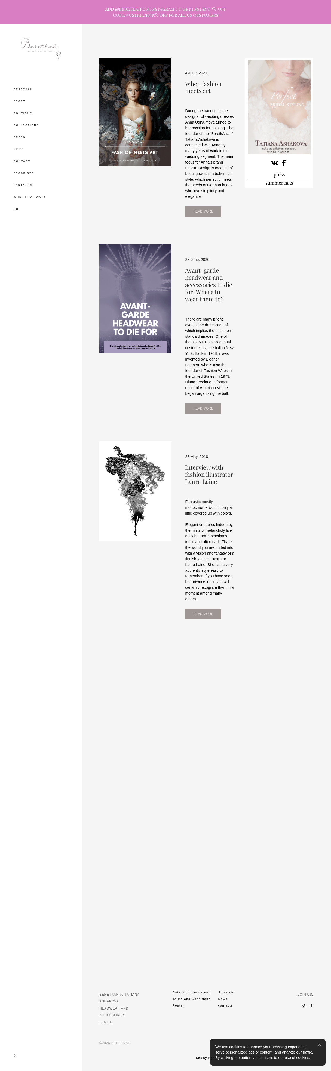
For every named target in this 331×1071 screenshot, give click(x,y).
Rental (178, 1005)
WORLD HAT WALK (30, 197)
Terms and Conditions (191, 999)
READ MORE (127, 325)
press (279, 174)
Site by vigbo (206, 1058)
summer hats (279, 183)
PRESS (20, 137)
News (223, 999)
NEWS (19, 149)
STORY (20, 101)
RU (16, 209)
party (197, 43)
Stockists (226, 992)
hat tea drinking (172, 43)
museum (216, 43)
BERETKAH (23, 89)
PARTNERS (23, 185)
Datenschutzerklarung (192, 992)
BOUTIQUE (23, 113)
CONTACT (22, 161)
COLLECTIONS (26, 125)
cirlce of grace (242, 43)
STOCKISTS (24, 173)
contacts (225, 1005)
